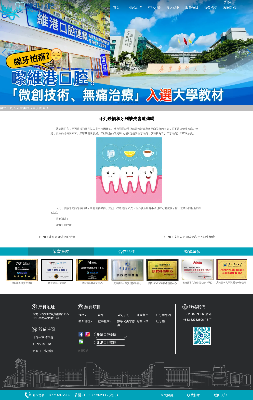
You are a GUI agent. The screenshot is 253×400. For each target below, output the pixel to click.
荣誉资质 (61, 251)
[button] (116, 102)
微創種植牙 (86, 321)
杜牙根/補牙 (164, 315)
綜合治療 (142, 321)
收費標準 (210, 7)
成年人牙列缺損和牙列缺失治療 (194, 237)
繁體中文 (229, 2)
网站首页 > (8, 108)
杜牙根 (160, 321)
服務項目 (191, 7)
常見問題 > (41, 108)
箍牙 (101, 315)
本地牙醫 (154, 7)
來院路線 (229, 7)
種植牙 (83, 315)
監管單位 (192, 251)
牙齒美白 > (24, 108)
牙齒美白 (142, 315)
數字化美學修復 (126, 323)
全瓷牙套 (123, 315)
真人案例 (172, 7)
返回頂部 (217, 395)
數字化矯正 (105, 321)
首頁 (116, 7)
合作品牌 (126, 251)
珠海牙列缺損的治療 (62, 237)
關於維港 (135, 7)
